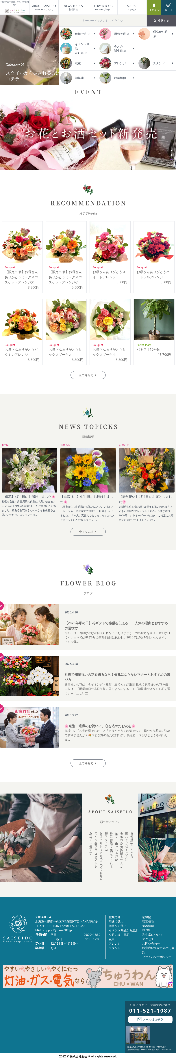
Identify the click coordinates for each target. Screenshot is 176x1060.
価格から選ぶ (117, 926)
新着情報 (148, 926)
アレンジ (115, 943)
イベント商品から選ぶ (123, 930)
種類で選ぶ (116, 917)
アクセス (148, 939)
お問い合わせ (151, 943)
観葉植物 (148, 921)
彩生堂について (152, 935)
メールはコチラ (150, 1019)
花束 (112, 939)
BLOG (146, 930)
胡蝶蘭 (146, 917)
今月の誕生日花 (119, 935)
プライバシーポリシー (157, 957)
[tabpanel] (88, 135)
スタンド (115, 948)
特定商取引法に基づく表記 (158, 950)
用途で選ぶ (116, 921)
